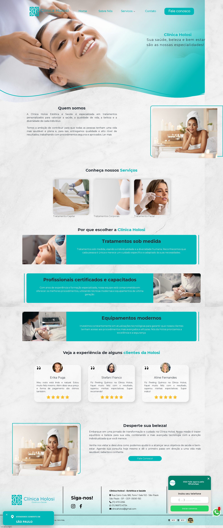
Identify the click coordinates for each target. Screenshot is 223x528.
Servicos (127, 11)
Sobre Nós (105, 11)
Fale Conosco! (145, 458)
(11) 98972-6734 (118, 505)
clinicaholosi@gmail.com (122, 509)
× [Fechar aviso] (7, 514)
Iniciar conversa (189, 508)
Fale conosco (179, 11)
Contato (150, 11)
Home (83, 11)
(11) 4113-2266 (117, 502)
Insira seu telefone (189, 493)
